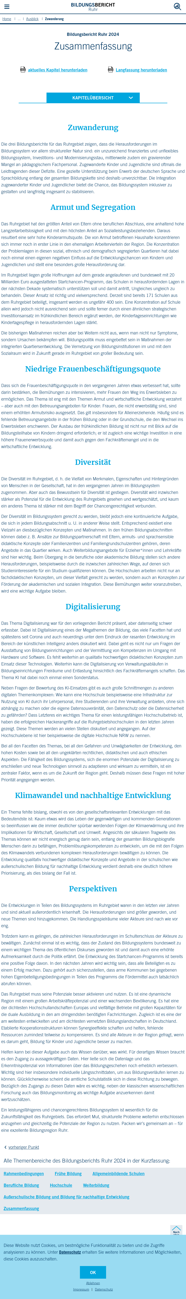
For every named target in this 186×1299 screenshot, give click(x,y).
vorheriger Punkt (20, 1147)
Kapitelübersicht (103, 97)
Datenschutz (70, 1252)
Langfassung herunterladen (141, 69)
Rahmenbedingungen (24, 1173)
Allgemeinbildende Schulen (119, 1173)
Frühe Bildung (68, 1173)
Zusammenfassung (21, 1208)
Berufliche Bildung (21, 1185)
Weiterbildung (96, 1185)
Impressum (81, 1289)
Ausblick (32, 19)
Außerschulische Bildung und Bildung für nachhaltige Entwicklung (66, 1196)
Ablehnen (93, 1283)
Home (6, 19)
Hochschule (61, 1185)
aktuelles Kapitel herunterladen (57, 69)
